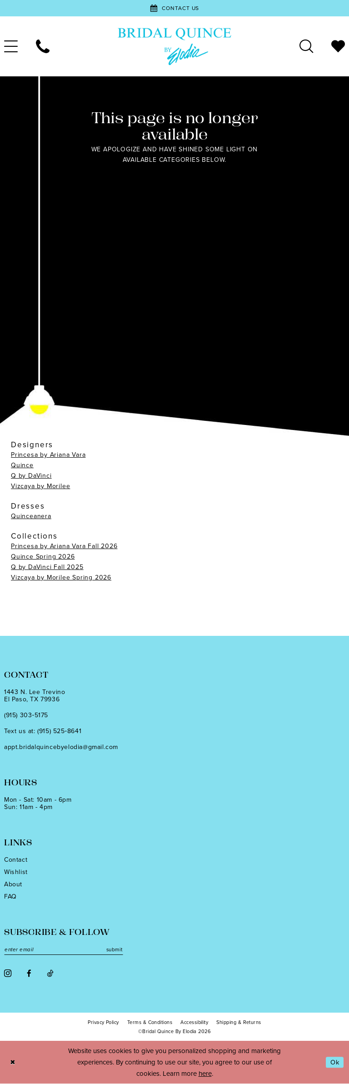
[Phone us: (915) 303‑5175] (43, 46)
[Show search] (306, 46)
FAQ (10, 896)
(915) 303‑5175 (26, 715)
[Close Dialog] (13, 1063)
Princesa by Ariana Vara (48, 455)
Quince (22, 465)
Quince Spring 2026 (43, 556)
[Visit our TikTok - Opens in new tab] (50, 974)
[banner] (174, 46)
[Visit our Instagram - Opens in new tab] (7, 973)
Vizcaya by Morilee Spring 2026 (61, 577)
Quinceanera (31, 516)
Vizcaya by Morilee (40, 486)
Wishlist (16, 872)
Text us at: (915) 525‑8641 (42, 731)
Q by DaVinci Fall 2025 (47, 567)
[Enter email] (66, 949)
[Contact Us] (174, 8)
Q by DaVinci (31, 475)
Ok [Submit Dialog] (334, 1063)
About (13, 884)
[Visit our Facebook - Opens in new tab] (29, 974)
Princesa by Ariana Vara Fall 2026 (64, 546)
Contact (15, 859)
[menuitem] (43, 46)
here (205, 1074)
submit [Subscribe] (118, 950)
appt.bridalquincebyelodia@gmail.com (61, 747)
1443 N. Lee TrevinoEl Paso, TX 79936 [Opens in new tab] (34, 695)
